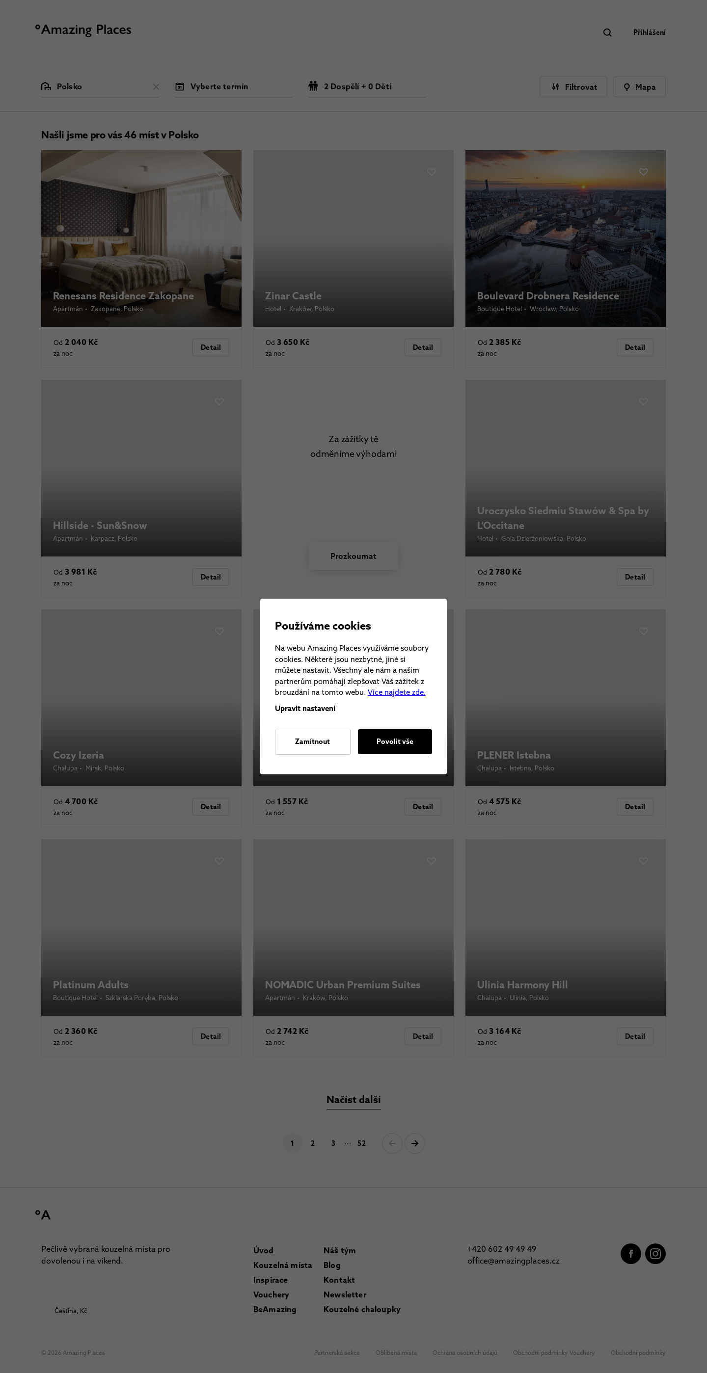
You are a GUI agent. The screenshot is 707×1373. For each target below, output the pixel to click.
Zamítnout (312, 741)
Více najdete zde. (397, 692)
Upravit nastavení (305, 708)
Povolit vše (395, 741)
